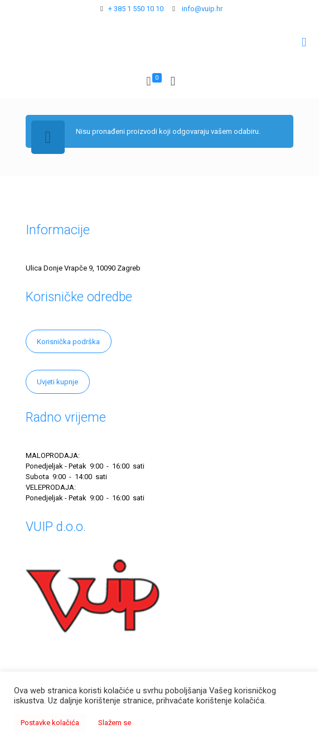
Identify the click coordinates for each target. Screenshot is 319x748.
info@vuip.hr (201, 8)
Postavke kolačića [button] (50, 722)
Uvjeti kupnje (57, 382)
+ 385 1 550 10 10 (135, 8)
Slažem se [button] (114, 722)
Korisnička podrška (68, 341)
